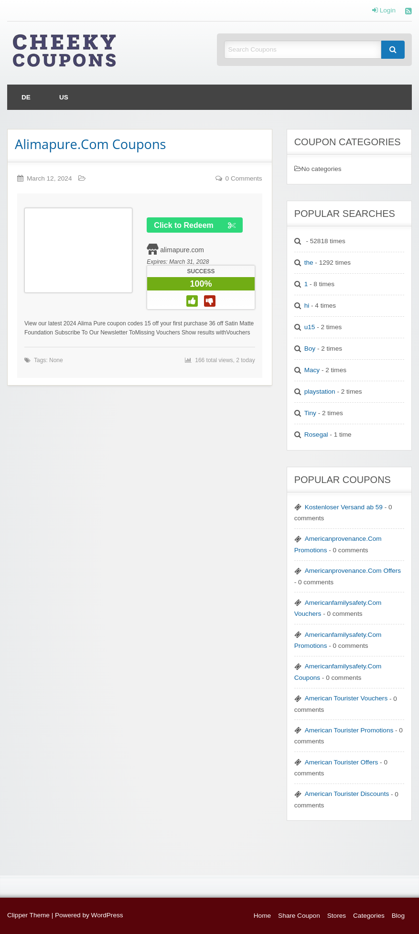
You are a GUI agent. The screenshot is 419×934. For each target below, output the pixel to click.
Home (262, 915)
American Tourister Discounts (347, 793)
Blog (398, 915)
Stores (336, 915)
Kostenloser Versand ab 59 (344, 507)
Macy (312, 370)
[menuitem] (26, 97)
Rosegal (316, 434)
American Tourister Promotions (349, 730)
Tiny (310, 413)
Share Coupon (299, 915)
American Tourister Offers (341, 762)
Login (384, 10)
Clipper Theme (28, 915)
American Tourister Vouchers (346, 698)
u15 (309, 327)
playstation (319, 391)
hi (307, 305)
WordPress (107, 915)
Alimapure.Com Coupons (90, 144)
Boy (309, 348)
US (63, 97)
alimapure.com (182, 250)
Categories (369, 915)
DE (26, 97)
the (308, 262)
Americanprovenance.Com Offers (353, 570)
